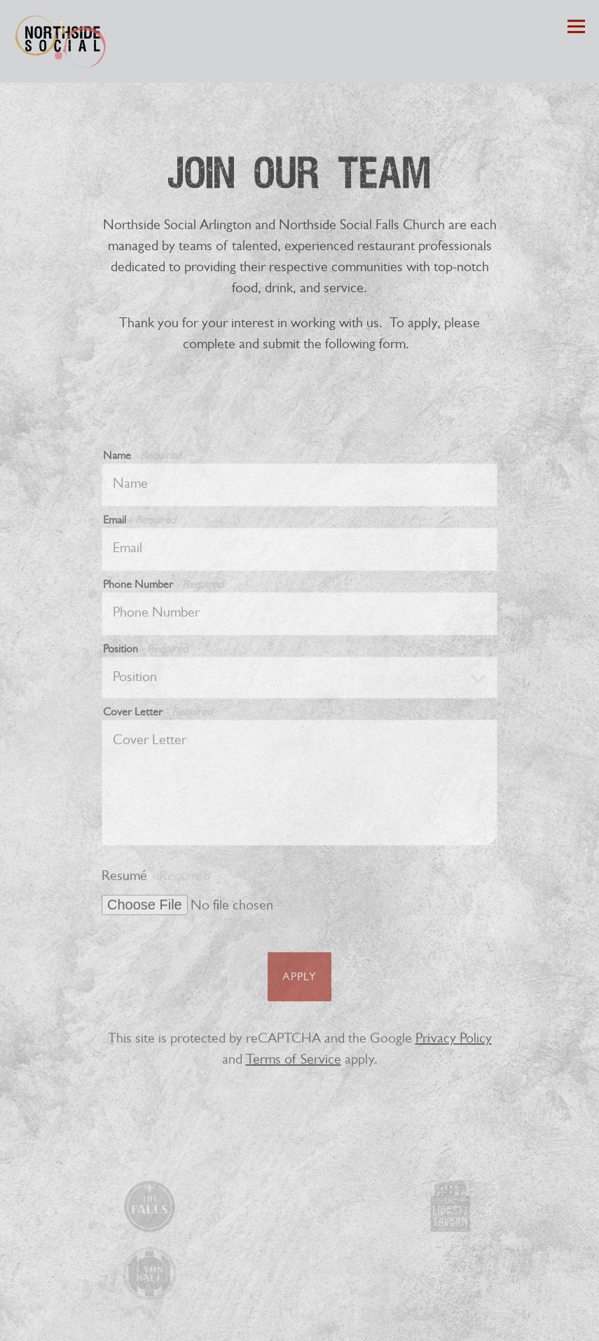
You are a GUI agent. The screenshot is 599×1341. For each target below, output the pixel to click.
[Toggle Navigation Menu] (577, 27)
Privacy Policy (453, 1043)
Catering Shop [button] (300, 1324)
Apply (299, 981)
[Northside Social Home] (63, 41)
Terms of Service (293, 1064)
